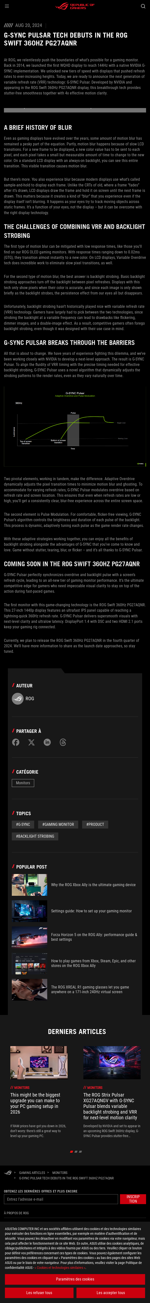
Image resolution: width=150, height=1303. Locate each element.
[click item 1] (76, 1152)
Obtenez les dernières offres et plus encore (40, 1191)
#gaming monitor (58, 824)
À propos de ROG (16, 1213)
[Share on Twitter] (31, 742)
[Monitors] (59, 1173)
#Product (95, 824)
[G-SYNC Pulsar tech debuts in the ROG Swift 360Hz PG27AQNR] (66, 1178)
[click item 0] (71, 1152)
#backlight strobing (35, 836)
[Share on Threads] (63, 742)
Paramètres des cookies (75, 1279)
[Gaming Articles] (32, 1173)
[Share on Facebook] (16, 742)
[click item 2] (80, 1152)
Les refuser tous (39, 1292)
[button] (7, 6)
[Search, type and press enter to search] (143, 6)
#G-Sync (23, 824)
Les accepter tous (111, 1292)
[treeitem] (39, 1092)
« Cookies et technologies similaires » (60, 1268)
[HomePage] (8, 1173)
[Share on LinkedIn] (47, 742)
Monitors (23, 783)
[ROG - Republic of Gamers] (75, 6)
